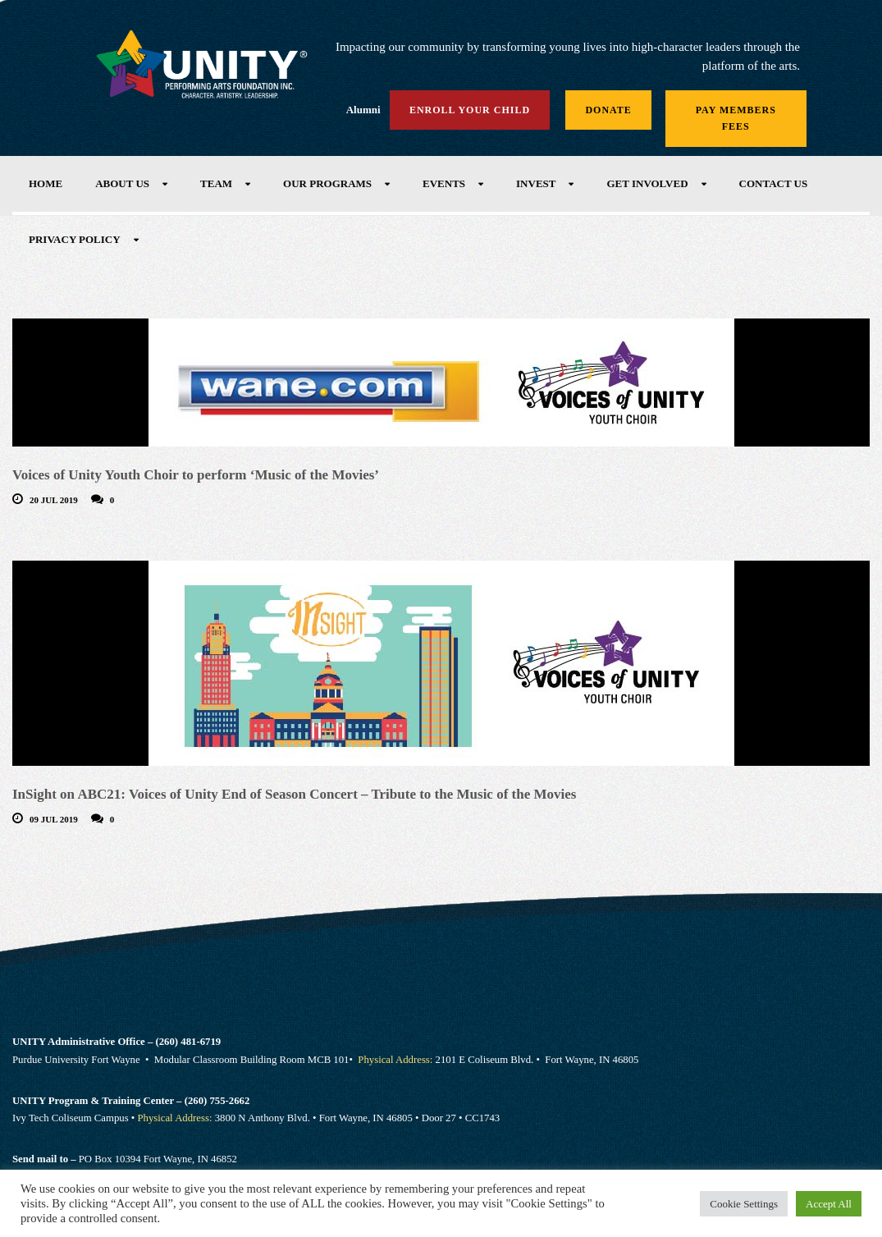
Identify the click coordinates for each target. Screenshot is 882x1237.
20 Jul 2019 (54, 500)
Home (45, 183)
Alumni (363, 109)
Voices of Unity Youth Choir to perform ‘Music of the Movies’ (195, 475)
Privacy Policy (75, 239)
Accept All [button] (829, 1204)
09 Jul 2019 (54, 819)
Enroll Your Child (469, 110)
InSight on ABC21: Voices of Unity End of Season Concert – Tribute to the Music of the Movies (294, 794)
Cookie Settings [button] (744, 1204)
